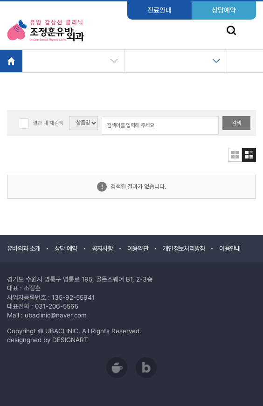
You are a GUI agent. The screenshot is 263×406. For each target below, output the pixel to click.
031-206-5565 (56, 306)
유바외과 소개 (23, 248)
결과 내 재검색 (48, 123)
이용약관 (137, 248)
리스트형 (249, 155)
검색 (236, 123)
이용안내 (229, 248)
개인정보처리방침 (184, 248)
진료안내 (159, 10)
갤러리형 (235, 155)
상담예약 (224, 10)
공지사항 (102, 248)
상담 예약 (66, 248)
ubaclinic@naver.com (56, 315)
